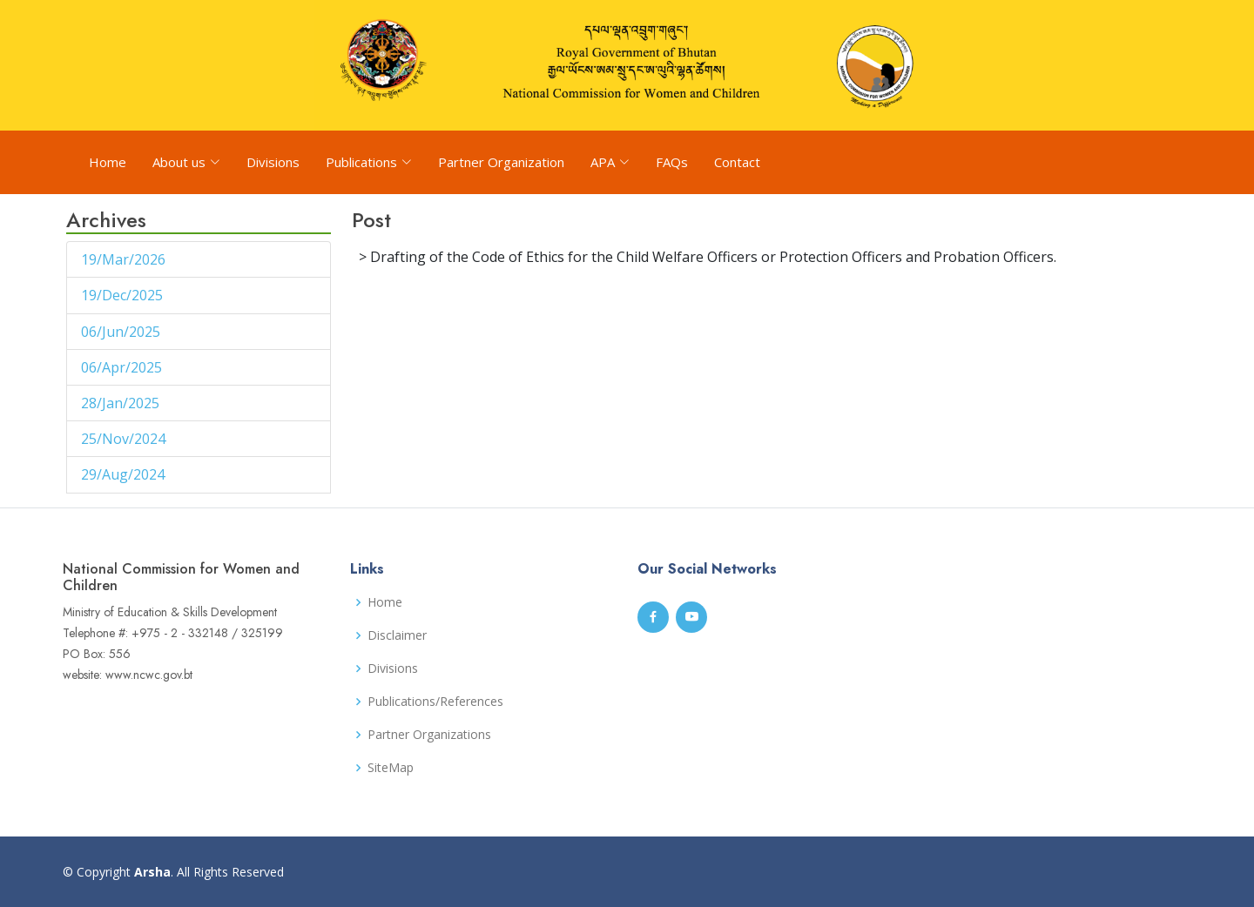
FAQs (672, 162)
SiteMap (390, 768)
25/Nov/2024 (125, 438)
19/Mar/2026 (125, 259)
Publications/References (435, 701)
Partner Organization (501, 162)
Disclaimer (397, 635)
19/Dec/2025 (123, 295)
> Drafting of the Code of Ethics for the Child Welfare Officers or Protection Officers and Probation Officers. (707, 256)
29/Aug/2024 (124, 474)
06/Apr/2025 (123, 367)
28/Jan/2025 (122, 403)
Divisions (273, 162)
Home (107, 162)
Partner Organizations (429, 735)
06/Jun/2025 (122, 331)
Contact (737, 162)
